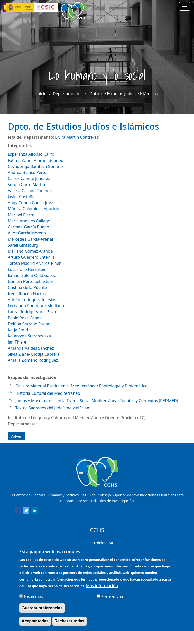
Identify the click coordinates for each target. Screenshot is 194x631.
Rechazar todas (69, 624)
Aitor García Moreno (27, 233)
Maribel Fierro (21, 215)
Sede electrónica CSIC (96, 542)
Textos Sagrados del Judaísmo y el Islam (53, 408)
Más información (102, 588)
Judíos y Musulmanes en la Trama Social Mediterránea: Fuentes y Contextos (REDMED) (96, 400)
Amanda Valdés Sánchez (31, 348)
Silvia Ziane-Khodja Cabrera (34, 354)
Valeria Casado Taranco (30, 190)
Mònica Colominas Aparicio (33, 209)
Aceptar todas (35, 624)
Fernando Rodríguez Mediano (36, 305)
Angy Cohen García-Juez (30, 202)
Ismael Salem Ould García (32, 275)
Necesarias (33, 598)
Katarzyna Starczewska (29, 336)
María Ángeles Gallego (29, 221)
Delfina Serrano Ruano (29, 324)
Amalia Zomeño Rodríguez (33, 360)
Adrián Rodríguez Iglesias (32, 299)
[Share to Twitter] (26, 511)
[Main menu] (184, 6)
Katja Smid (18, 330)
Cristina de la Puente (27, 287)
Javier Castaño (21, 196)
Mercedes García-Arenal (30, 239)
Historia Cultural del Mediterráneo (47, 393)
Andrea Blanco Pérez (27, 172)
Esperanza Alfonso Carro (31, 154)
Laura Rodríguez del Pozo (32, 311)
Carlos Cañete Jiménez (29, 178)
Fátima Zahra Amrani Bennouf (36, 160)
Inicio (41, 93)
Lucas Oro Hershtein (27, 269)
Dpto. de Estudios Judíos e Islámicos (124, 93)
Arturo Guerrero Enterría (31, 257)
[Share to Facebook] (18, 511)
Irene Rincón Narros (27, 293)
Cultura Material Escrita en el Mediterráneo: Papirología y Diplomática (81, 386)
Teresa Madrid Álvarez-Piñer (34, 263)
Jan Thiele (17, 342)
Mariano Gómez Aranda (30, 251)
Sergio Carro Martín (26, 184)
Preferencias (112, 598)
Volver (16, 436)
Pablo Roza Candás (26, 318)
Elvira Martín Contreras (77, 137)
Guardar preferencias (42, 611)
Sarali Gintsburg (23, 245)
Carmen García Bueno (29, 227)
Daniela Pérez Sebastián (30, 281)
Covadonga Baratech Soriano (35, 166)
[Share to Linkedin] (34, 511)
